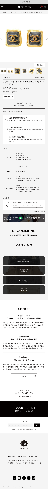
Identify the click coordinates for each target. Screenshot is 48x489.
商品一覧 (11, 457)
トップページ (6, 12)
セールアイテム (24, 280)
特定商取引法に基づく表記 (16, 460)
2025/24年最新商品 (24, 261)
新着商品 (24, 270)
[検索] (45, 7)
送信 (37, 425)
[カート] (40, 7)
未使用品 (24, 289)
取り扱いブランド (15, 12)
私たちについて (34, 457)
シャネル (23, 12)
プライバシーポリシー (33, 460)
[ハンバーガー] (2, 7)
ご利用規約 (10, 463)
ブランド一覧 (21, 457)
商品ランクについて (40, 211)
